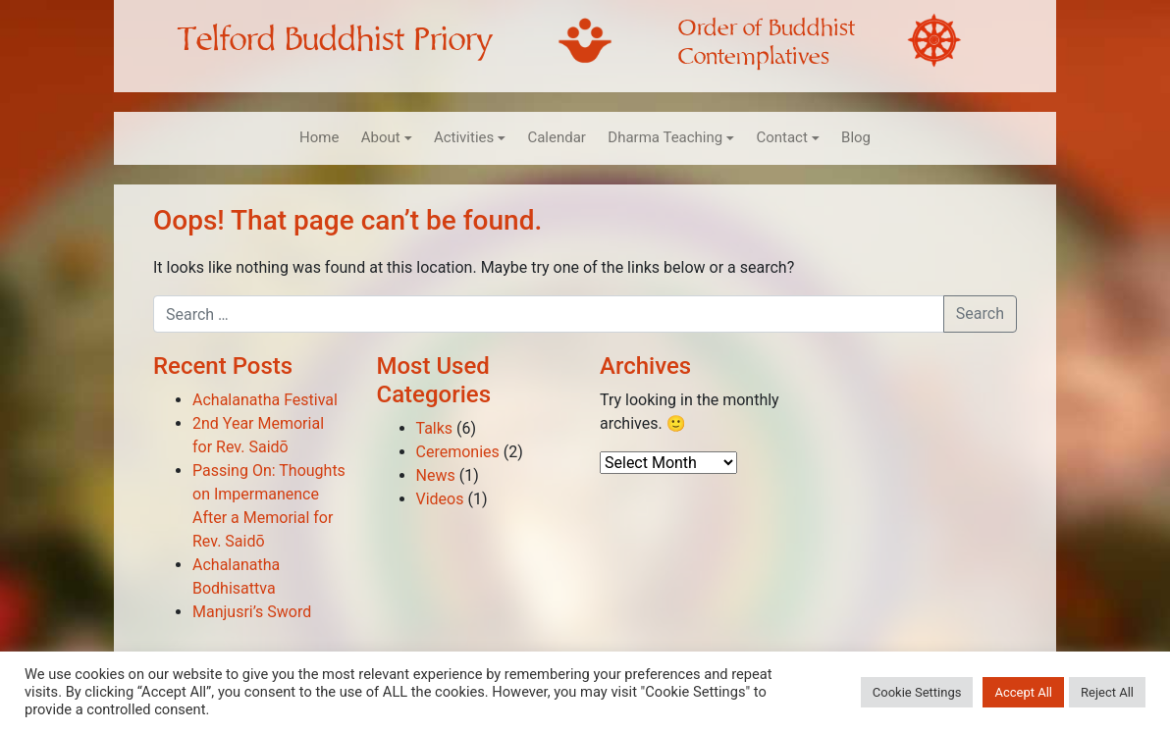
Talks (434, 428)
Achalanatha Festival (265, 400)
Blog (856, 137)
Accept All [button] (1023, 692)
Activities (464, 137)
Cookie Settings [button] (917, 692)
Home (319, 137)
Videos (440, 499)
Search (980, 313)
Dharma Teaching (665, 137)
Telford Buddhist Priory (335, 40)
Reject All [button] (1107, 692)
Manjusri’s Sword (251, 611)
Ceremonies (458, 452)
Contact (781, 137)
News (435, 475)
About (380, 137)
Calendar (556, 137)
